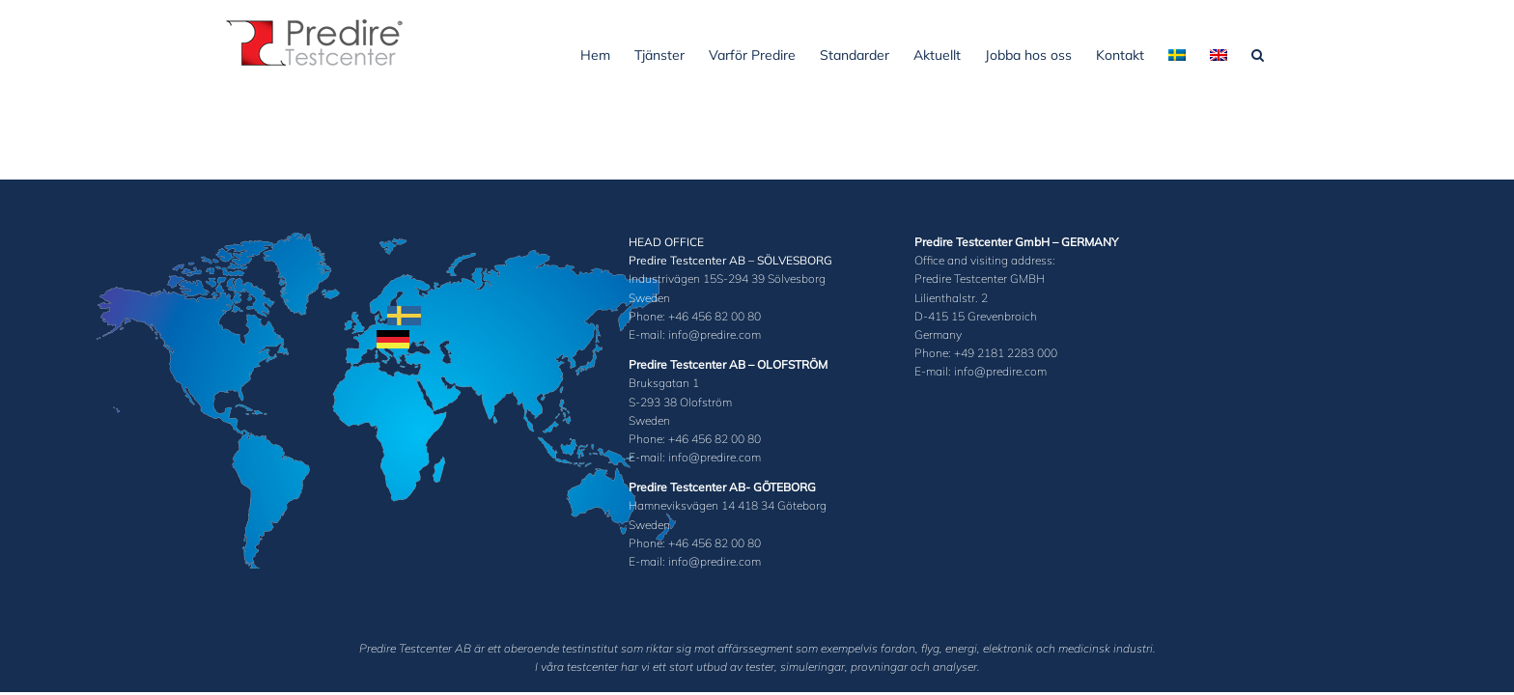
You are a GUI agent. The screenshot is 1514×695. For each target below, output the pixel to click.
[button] (1282, 53)
